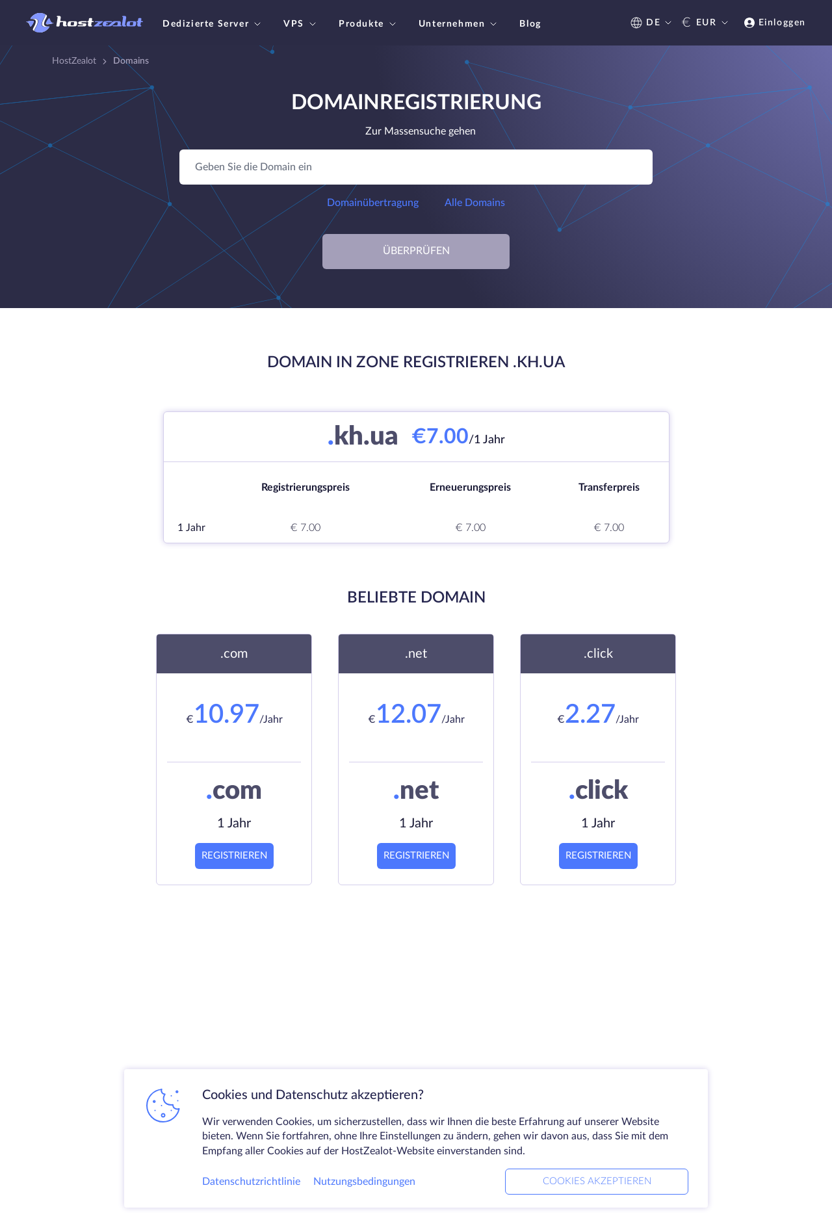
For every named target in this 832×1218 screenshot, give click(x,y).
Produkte (369, 24)
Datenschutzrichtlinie (251, 1181)
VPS (301, 24)
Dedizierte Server (213, 24)
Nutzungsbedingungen (364, 1181)
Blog (530, 24)
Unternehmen (459, 24)
